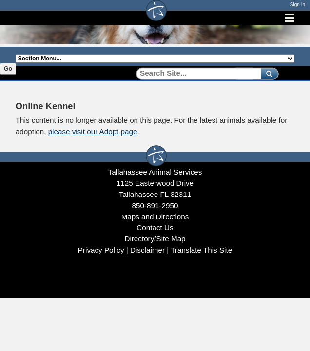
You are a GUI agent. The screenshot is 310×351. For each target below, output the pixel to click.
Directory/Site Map (154, 238)
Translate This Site (201, 250)
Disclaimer (147, 250)
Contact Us (154, 227)
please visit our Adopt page (92, 131)
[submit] (267, 73)
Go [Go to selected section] (8, 68)
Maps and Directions (155, 217)
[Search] (195, 73)
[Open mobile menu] (289, 18)
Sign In (297, 4)
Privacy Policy (101, 250)
